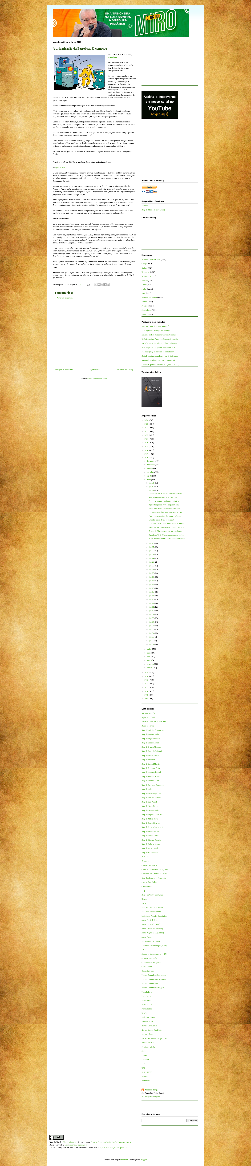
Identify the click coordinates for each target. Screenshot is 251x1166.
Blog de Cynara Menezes (151, 747)
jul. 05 (151, 629)
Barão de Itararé (148, 726)
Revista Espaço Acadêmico (152, 1030)
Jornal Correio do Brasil (151, 924)
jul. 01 (151, 644)
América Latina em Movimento (154, 722)
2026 (147, 420)
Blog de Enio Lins (149, 760)
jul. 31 (151, 483)
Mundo (144, 302)
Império (145, 280)
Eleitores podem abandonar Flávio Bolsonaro (159, 335)
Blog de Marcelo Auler (150, 810)
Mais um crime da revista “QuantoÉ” (156, 326)
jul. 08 (151, 618)
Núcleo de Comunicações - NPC (154, 954)
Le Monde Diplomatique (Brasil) (154, 945)
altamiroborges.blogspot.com (76, 1145)
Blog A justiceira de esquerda (153, 730)
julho (149, 480)
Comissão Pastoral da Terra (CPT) (155, 869)
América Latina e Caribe (151, 259)
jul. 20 (151, 573)
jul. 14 (151, 596)
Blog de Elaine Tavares (150, 755)
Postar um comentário (65, 298)
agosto (149, 476)
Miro (143, 293)
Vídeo (144, 314)
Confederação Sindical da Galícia (154, 874)
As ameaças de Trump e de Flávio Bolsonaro (159, 347)
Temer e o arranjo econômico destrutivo (164, 501)
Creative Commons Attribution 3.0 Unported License (111, 1142)
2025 (147, 424)
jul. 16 (151, 588)
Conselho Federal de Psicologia (154, 878)
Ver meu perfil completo (151, 1097)
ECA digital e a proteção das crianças (156, 331)
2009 (147, 695)
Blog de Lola (147, 789)
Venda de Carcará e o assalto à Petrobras (164, 509)
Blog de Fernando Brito (151, 768)
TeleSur (144, 1055)
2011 (147, 687)
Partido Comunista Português (153, 988)
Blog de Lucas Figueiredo (151, 793)
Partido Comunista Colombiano (154, 975)
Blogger (144, 1160)
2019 (147, 446)
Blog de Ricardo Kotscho (151, 840)
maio (149, 653)
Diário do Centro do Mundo (152, 895)
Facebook (145, 206)
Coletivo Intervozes (149, 865)
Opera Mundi (147, 966)
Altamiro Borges (151, 1090)
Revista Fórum (147, 1034)
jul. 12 (151, 603)
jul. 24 (151, 558)
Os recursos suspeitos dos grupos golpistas (165, 516)
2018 (147, 450)
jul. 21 (151, 569)
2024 (147, 428)
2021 (147, 439)
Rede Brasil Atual (148, 1017)
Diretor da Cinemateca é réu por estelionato (165, 531)
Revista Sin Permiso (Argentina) (154, 1038)
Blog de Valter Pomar (150, 852)
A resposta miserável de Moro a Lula (163, 497)
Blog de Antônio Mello (150, 734)
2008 (147, 699)
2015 (147, 672)
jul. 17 (151, 584)
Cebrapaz (145, 861)
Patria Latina (146, 996)
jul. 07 (151, 622)
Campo (144, 263)
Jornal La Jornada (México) (152, 929)
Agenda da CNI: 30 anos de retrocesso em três (166, 535)
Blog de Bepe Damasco (151, 738)
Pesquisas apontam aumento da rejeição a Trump (160, 364)
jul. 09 (151, 614)
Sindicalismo (147, 310)
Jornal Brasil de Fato (150, 920)
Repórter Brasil (147, 1021)
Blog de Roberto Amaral (151, 844)
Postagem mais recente (64, 370)
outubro (150, 468)
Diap (143, 890)
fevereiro (150, 664)
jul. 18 (151, 581)
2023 (147, 431)
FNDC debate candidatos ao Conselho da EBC (166, 527)
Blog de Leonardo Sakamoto (153, 785)
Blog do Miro (54, 1142)
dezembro (151, 461)
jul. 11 (151, 607)
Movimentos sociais (149, 297)
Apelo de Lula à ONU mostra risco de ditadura (167, 538)
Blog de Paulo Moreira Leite (152, 827)
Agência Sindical (148, 717)
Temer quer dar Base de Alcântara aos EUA (165, 493)
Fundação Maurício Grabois (152, 907)
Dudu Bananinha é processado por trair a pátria (160, 339)
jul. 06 (151, 626)
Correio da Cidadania (150, 882)
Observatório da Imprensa (152, 962)
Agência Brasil (61, 167)
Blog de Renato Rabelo (150, 831)
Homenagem (146, 276)
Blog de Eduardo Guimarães (152, 751)
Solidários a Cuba (148, 1047)
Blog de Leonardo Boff (150, 781)
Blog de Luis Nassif (149, 802)
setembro (150, 472)
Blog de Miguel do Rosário (152, 814)
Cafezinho (112, 57)
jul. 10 (151, 610)
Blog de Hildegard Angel (151, 772)
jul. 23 (151, 562)
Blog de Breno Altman (150, 743)
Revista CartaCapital (150, 1026)
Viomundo (146, 1081)
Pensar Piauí (146, 1000)
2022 (147, 435)
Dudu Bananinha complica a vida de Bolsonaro (160, 356)
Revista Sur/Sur (148, 1042)
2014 (147, 676)
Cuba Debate (146, 886)
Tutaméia (145, 1059)
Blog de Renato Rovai (150, 836)
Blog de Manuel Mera (150, 806)
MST (144, 950)
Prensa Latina (147, 1009)
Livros (144, 285)
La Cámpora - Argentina (151, 941)
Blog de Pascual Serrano (151, 823)
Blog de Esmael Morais (151, 764)
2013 (147, 680)
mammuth (124, 1160)
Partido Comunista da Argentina (154, 979)
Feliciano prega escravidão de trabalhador (158, 352)
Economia (145, 272)
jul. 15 (151, 592)
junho (149, 649)
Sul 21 (144, 1051)
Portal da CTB (147, 1005)
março (149, 660)
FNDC (144, 903)
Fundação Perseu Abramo (151, 912)
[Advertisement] (94, 335)
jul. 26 (151, 551)
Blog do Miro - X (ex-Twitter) (153, 210)
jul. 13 (151, 599)
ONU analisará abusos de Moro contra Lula (165, 512)
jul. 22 (151, 566)
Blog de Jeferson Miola (150, 776)
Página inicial (94, 370)
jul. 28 (151, 543)
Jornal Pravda (147, 937)
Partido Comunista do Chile (152, 983)
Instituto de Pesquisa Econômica (154, 916)
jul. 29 (151, 490)
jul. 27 (151, 547)
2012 (147, 684)
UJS (143, 1068)
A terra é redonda (148, 713)
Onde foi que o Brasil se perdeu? (161, 520)
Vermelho (145, 1076)
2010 (147, 691)
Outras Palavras (148, 971)
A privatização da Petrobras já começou (164, 505)
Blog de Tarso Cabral (150, 848)
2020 (147, 443)
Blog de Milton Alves (150, 819)
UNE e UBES (147, 1072)
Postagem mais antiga (125, 370)
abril (149, 656)
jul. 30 (151, 486)
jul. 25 (151, 554)
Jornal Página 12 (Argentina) (153, 933)
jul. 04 (151, 633)
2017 (147, 454)
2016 (147, 457)
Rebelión (145, 1013)
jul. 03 (151, 637)
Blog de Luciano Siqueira (151, 798)
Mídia (144, 289)
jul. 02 (151, 641)
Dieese (144, 899)
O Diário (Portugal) (149, 958)
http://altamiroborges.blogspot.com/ (113, 1147)
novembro (151, 465)
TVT (143, 1064)
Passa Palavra (147, 992)
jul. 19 (151, 577)
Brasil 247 (146, 857)
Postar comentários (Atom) (97, 379)
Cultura (144, 268)
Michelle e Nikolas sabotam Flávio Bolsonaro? (160, 343)
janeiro (150, 668)
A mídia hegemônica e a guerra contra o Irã (158, 360)
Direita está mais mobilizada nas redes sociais (166, 523)
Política (144, 306)
